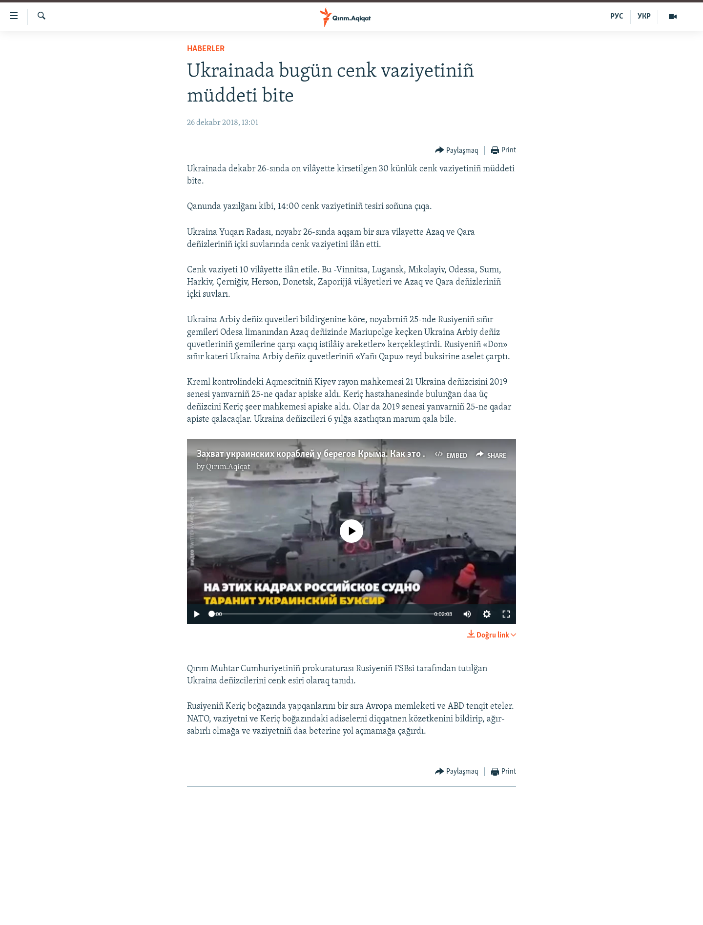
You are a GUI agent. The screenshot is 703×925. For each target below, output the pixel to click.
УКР (644, 17)
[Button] (457, 150)
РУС (616, 17)
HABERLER (206, 49)
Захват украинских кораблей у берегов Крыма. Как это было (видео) (336, 454)
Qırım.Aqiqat (228, 467)
